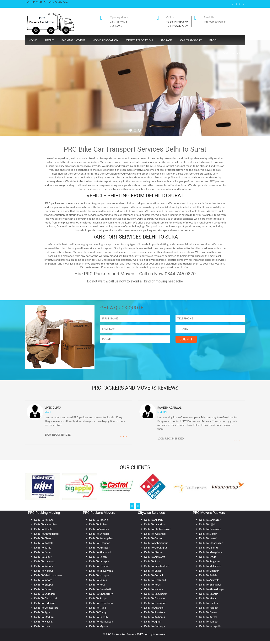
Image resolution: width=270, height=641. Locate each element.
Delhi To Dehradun (155, 598)
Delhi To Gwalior (99, 566)
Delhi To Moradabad (101, 621)
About (49, 40)
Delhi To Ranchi (98, 556)
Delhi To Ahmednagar (211, 589)
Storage (166, 40)
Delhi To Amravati (154, 556)
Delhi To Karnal (208, 616)
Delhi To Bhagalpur (210, 584)
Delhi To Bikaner (153, 552)
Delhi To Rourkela (154, 612)
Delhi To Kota (97, 584)
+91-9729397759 (177, 25)
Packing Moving (73, 40)
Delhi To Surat (42, 547)
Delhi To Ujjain (207, 524)
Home (33, 40)
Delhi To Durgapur (155, 603)
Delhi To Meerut (98, 519)
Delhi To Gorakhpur (155, 547)
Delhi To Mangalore (210, 552)
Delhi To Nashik (43, 621)
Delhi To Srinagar (99, 533)
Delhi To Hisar (42, 626)
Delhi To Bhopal (43, 584)
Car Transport (191, 40)
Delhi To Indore (43, 579)
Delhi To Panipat (208, 607)
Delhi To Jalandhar (155, 524)
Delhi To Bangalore (210, 529)
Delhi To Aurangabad (101, 538)
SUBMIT (186, 339)
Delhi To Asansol (154, 607)
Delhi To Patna (42, 589)
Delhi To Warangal (154, 533)
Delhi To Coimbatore (46, 607)
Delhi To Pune (42, 552)
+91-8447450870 (177, 21)
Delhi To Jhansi (208, 538)
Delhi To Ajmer (152, 621)
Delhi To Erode (207, 556)
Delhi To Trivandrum (101, 603)
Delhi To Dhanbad (99, 542)
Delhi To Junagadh (209, 626)
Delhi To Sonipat (208, 621)
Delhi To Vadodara (45, 593)
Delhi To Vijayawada (101, 570)
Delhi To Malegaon (210, 566)
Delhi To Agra (42, 612)
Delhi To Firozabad (155, 579)
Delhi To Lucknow (44, 561)
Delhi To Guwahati (100, 589)
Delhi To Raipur (98, 579)
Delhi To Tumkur (208, 603)
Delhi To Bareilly (98, 616)
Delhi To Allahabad (100, 552)
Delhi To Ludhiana (44, 603)
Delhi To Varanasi (99, 529)
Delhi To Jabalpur (99, 561)
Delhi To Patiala (208, 575)
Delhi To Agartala (209, 579)
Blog (212, 40)
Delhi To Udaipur (209, 570)
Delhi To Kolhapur (154, 616)
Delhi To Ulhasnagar (211, 542)
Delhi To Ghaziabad (45, 598)
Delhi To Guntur (153, 538)
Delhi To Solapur (98, 598)
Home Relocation (105, 40)
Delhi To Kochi (152, 584)
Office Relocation (139, 40)
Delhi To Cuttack (154, 575)
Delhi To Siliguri (208, 533)
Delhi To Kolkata (43, 542)
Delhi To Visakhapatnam (48, 575)
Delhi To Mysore (98, 626)
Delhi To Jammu (208, 547)
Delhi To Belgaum (209, 561)
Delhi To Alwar (207, 598)
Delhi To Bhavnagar (155, 593)
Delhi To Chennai (44, 538)
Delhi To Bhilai (152, 570)
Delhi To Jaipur (42, 556)
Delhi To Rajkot (98, 524)
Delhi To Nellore (153, 589)
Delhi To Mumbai (44, 519)
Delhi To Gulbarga (154, 626)
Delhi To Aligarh (153, 519)
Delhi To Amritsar (99, 547)
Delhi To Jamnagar (209, 519)
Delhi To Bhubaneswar (157, 529)
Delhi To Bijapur (208, 593)
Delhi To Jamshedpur (156, 566)
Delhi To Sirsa (152, 561)
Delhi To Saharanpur (156, 542)
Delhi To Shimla (43, 529)
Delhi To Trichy (97, 612)
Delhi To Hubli (97, 607)
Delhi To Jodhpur (99, 575)
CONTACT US (231, 52)
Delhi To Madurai (44, 616)
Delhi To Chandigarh (101, 593)
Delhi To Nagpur (43, 570)
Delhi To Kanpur (43, 566)
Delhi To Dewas (208, 612)
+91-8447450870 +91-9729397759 (46, 1)
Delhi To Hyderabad (45, 524)
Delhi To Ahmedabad (46, 533)
